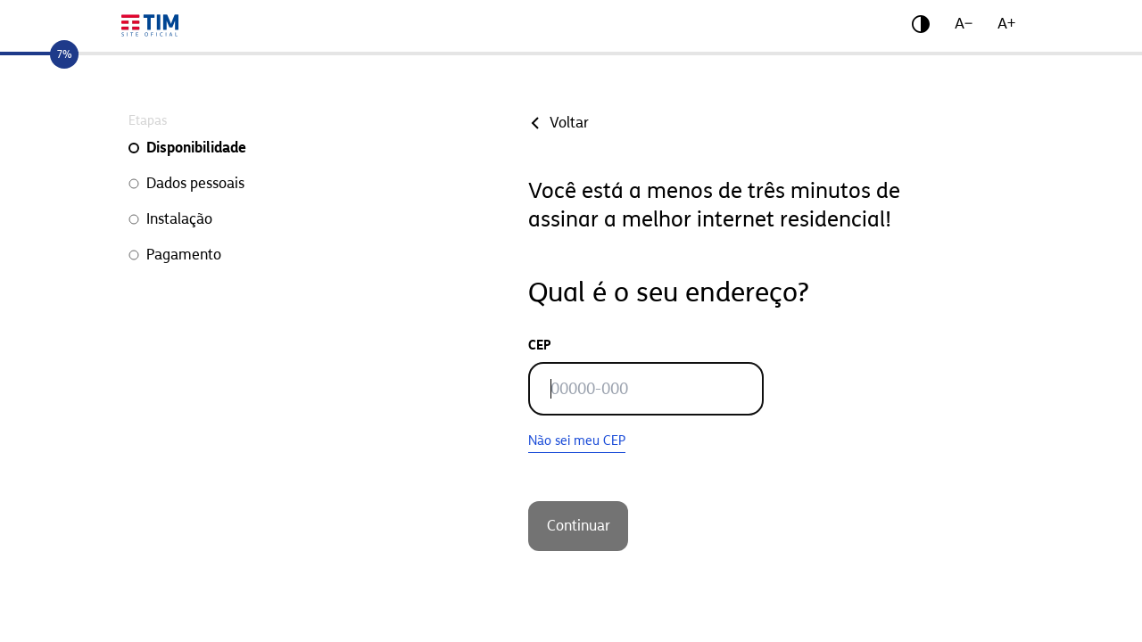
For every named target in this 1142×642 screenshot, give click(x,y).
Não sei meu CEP (576, 441)
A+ (1006, 23)
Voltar (558, 122)
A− (963, 23)
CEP (539, 345)
